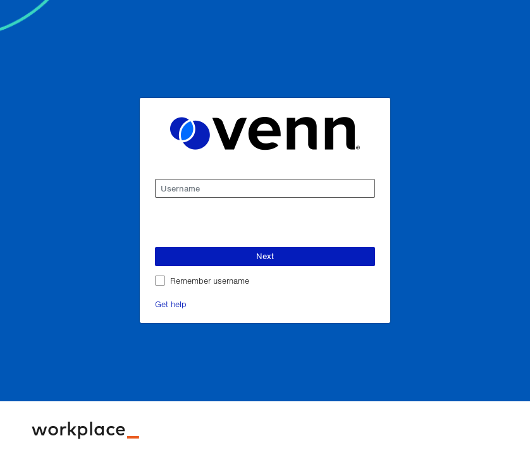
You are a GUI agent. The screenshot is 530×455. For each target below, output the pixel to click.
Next (265, 256)
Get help (171, 303)
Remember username (209, 280)
